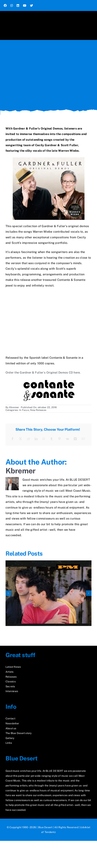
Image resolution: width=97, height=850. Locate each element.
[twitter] (31, 5)
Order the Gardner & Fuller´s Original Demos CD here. (43, 372)
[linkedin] (18, 5)
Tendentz (50, 832)
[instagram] (11, 5)
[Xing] (75, 439)
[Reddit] (28, 439)
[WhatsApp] (44, 439)
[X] (20, 439)
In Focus (24, 410)
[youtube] (24, 5)
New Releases (38, 410)
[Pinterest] (59, 439)
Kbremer (14, 407)
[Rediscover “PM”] (48, 562)
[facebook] (5, 5)
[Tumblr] (51, 439)
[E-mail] (83, 439)
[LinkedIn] (36, 439)
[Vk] (67, 439)
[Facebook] (12, 439)
